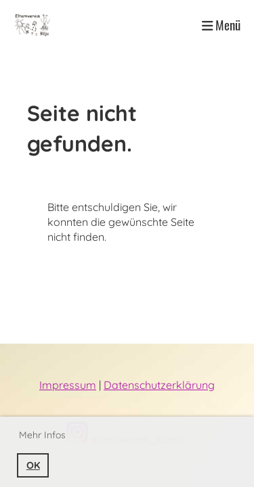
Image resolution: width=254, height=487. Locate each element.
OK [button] (33, 465)
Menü (221, 25)
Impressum (67, 385)
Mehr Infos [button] (42, 435)
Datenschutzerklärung (159, 385)
